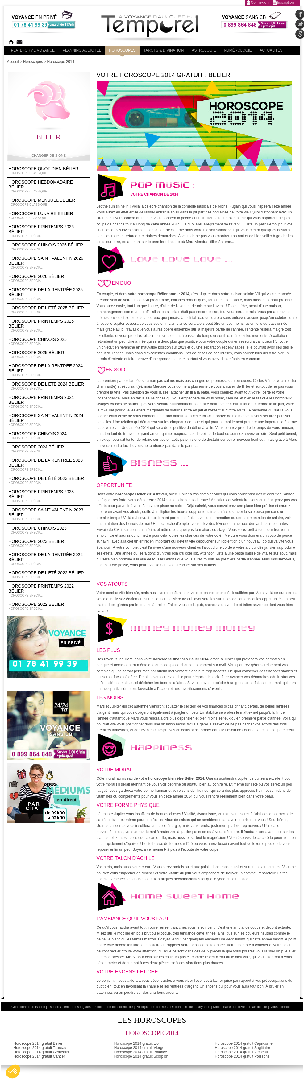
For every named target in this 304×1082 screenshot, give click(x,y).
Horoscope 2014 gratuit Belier (38, 1043)
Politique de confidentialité (113, 1007)
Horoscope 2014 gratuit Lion (137, 1043)
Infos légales (81, 1007)
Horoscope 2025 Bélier (49, 354)
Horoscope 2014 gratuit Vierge (139, 1048)
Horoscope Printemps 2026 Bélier (49, 231)
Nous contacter (281, 1007)
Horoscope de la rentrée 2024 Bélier (49, 370)
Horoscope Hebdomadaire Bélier (49, 187)
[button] (13, 1071)
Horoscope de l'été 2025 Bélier (49, 310)
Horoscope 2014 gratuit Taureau (40, 1048)
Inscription (285, 2)
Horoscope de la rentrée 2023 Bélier (49, 465)
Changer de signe (48, 155)
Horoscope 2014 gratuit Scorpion (141, 1056)
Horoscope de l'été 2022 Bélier (49, 575)
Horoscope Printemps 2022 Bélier (49, 591)
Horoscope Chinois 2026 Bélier (49, 247)
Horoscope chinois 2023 (49, 530)
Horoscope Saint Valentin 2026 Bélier (49, 263)
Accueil (13, 62)
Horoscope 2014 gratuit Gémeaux (41, 1052)
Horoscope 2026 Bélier (49, 278)
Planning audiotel (82, 50)
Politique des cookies (151, 1007)
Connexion (260, 2)
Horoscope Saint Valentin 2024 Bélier (49, 420)
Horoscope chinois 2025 (49, 341)
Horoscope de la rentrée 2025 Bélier (49, 294)
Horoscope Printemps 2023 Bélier (49, 496)
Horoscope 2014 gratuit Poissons (242, 1056)
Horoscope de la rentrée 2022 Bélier (49, 559)
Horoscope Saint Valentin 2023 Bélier (49, 514)
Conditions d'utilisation (28, 1007)
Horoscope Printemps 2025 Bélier (49, 326)
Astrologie (204, 50)
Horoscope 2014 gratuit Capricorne (244, 1043)
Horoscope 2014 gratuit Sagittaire (242, 1048)
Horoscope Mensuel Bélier (49, 202)
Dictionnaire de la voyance (190, 1007)
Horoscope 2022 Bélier (49, 606)
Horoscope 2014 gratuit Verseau (241, 1052)
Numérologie (238, 50)
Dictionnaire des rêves (230, 1007)
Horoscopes (122, 50)
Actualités (271, 50)
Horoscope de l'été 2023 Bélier (49, 480)
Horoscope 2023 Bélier (49, 543)
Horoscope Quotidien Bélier (49, 171)
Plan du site (258, 1007)
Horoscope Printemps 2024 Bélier (49, 402)
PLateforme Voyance (33, 50)
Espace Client (58, 1007)
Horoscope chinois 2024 (49, 435)
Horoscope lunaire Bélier (49, 215)
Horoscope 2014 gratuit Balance (140, 1052)
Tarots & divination (164, 50)
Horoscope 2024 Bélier (49, 449)
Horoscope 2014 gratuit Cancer (39, 1056)
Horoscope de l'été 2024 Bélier (49, 386)
